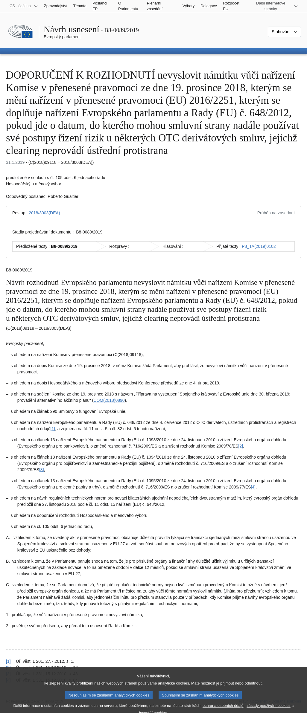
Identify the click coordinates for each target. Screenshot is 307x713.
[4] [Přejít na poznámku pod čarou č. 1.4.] (253, 487)
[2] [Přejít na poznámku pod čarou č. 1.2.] (240, 446)
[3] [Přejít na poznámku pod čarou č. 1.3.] (41, 469)
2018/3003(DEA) (44, 212)
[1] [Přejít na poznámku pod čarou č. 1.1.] (52, 428)
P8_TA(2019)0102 (259, 246)
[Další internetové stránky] (274, 6)
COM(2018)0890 (108, 400)
